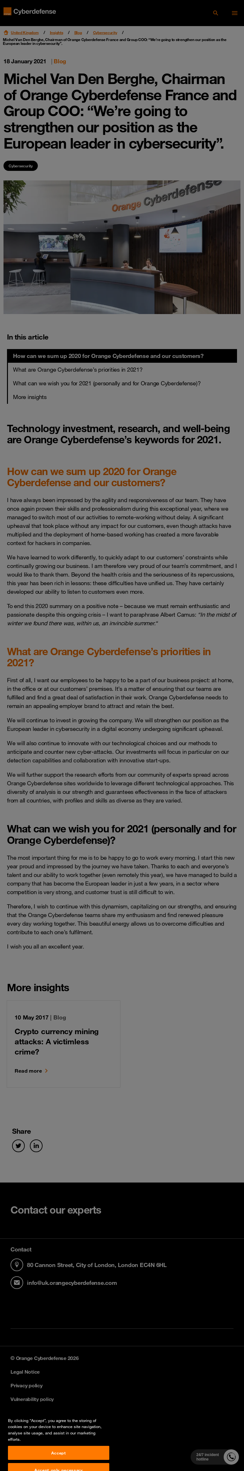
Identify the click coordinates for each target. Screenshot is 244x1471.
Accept (58, 1462)
